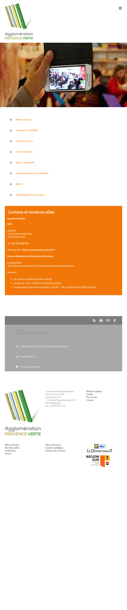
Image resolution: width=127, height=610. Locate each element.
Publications (10, 450)
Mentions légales (94, 391)
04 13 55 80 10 (20, 243)
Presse (8, 453)
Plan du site (91, 397)
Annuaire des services (55, 450)
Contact (90, 400)
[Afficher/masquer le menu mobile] (120, 8)
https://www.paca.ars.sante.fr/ (38, 249)
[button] (63, 119)
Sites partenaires (53, 445)
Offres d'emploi (12, 445)
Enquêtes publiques (54, 447)
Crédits (89, 394)
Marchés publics (12, 447)
